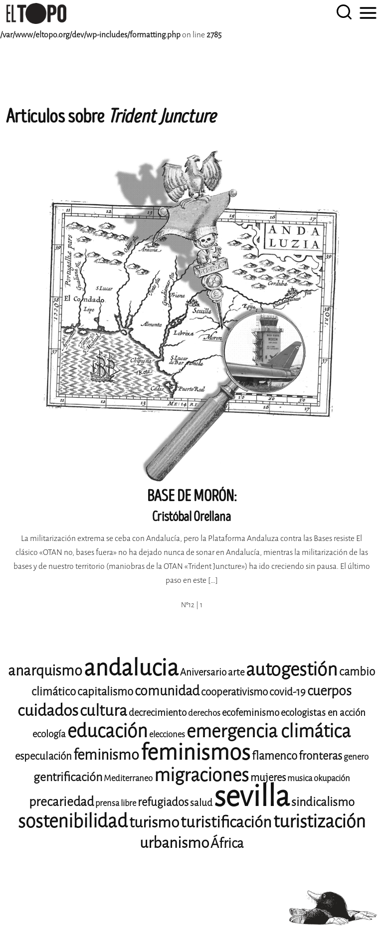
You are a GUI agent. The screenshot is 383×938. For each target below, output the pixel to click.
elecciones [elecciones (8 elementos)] (167, 734)
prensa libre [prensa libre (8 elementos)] (115, 803)
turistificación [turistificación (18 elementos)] (226, 822)
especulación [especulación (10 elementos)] (43, 756)
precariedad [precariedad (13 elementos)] (61, 802)
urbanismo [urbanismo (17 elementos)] (174, 843)
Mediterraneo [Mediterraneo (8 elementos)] (128, 778)
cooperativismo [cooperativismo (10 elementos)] (234, 692)
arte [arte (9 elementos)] (236, 672)
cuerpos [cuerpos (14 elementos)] (329, 691)
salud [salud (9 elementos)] (201, 803)
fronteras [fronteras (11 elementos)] (320, 756)
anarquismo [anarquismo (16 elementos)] (45, 670)
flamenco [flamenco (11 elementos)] (274, 756)
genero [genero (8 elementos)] (356, 757)
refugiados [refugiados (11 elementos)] (163, 802)
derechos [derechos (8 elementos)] (204, 713)
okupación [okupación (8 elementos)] (332, 778)
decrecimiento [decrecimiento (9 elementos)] (158, 712)
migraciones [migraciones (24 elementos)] (201, 775)
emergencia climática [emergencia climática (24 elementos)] (269, 731)
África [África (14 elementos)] (226, 843)
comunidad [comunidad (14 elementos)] (167, 691)
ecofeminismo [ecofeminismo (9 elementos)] (250, 712)
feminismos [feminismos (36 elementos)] (195, 752)
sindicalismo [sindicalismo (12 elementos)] (323, 802)
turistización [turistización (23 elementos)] (319, 821)
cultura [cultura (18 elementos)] (103, 710)
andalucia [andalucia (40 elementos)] (131, 668)
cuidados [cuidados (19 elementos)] (47, 710)
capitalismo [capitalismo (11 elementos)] (105, 691)
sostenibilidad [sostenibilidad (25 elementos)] (73, 821)
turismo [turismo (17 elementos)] (154, 822)
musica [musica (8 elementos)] (299, 778)
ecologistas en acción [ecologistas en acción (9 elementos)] (323, 712)
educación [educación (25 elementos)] (107, 731)
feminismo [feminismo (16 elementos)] (106, 755)
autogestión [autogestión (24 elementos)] (292, 669)
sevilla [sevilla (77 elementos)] (252, 796)
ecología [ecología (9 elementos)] (49, 734)
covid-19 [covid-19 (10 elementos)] (287, 692)
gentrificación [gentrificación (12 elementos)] (67, 777)
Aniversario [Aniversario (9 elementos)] (203, 672)
